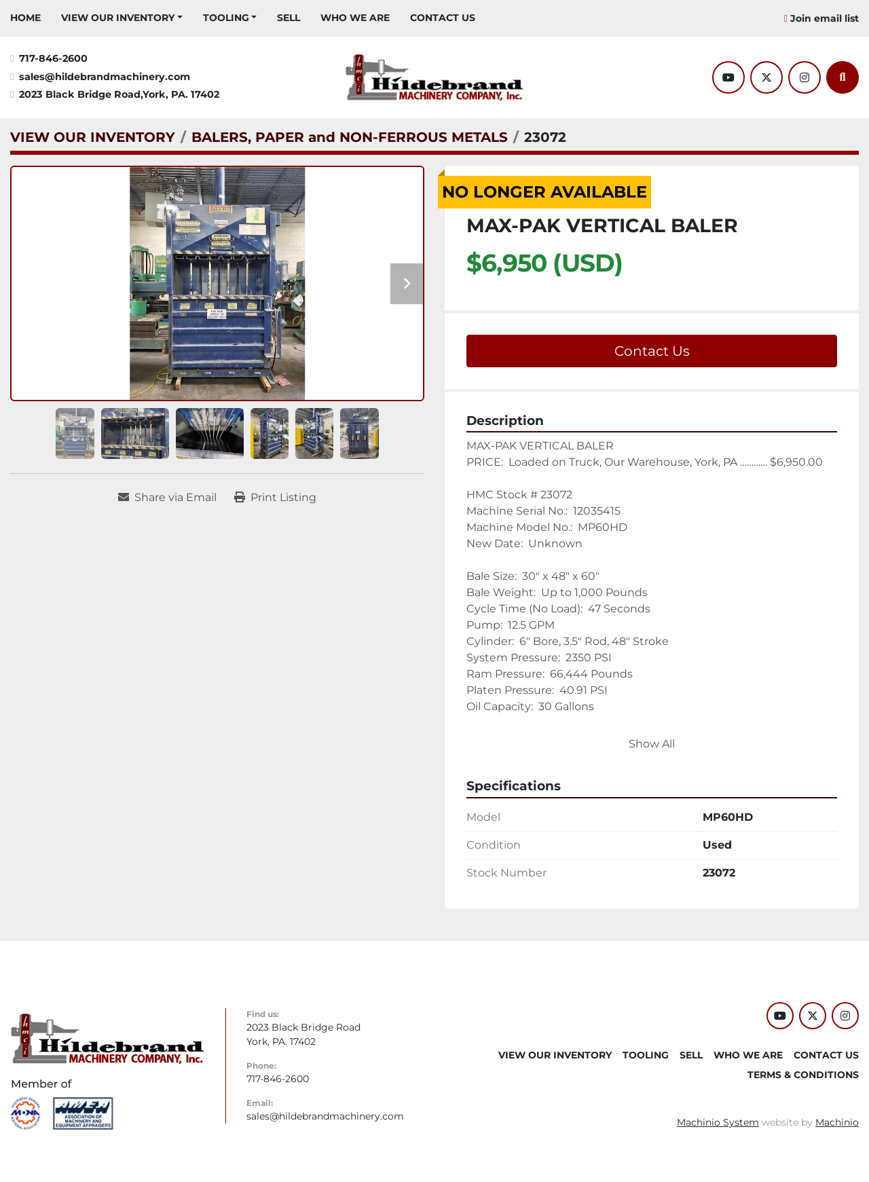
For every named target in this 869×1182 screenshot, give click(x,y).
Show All (652, 743)
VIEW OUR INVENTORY (117, 18)
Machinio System (718, 1122)
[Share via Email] (167, 498)
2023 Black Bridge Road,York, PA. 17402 (119, 94)
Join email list (824, 18)
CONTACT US (442, 18)
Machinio (837, 1122)
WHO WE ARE (355, 18)
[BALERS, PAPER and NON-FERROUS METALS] (349, 137)
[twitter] (766, 77)
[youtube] (728, 77)
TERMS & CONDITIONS (803, 1075)
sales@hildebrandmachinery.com (104, 77)
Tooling (226, 18)
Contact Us (652, 351)
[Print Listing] (275, 498)
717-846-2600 (53, 58)
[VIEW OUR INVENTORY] (92, 137)
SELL (288, 18)
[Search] (842, 77)
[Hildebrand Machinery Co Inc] (107, 1037)
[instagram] (804, 77)
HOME (25, 18)
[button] (122, 18)
